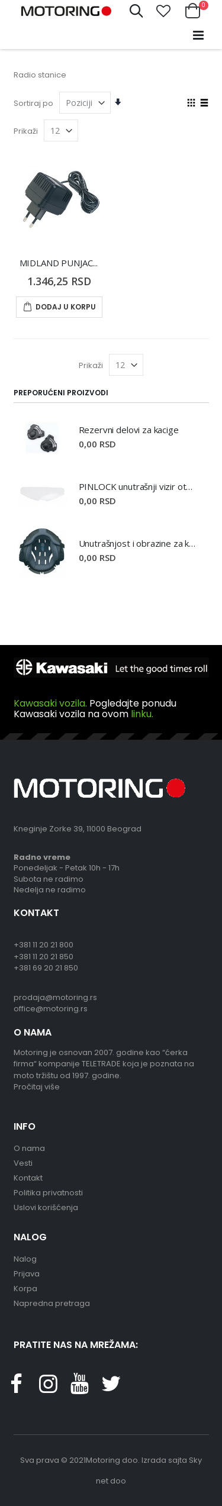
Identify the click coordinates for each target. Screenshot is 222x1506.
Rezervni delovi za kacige (129, 430)
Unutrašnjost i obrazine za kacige (138, 543)
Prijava (27, 1273)
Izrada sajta (164, 1460)
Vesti (23, 1163)
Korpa (25, 1288)
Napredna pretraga (52, 1303)
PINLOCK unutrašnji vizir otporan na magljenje (138, 486)
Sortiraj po (33, 103)
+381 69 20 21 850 (46, 967)
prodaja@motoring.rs (55, 997)
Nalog (25, 1259)
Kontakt (28, 1177)
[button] (163, 11)
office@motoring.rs (51, 1008)
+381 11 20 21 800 (43, 944)
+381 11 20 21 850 (43, 956)
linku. (142, 714)
